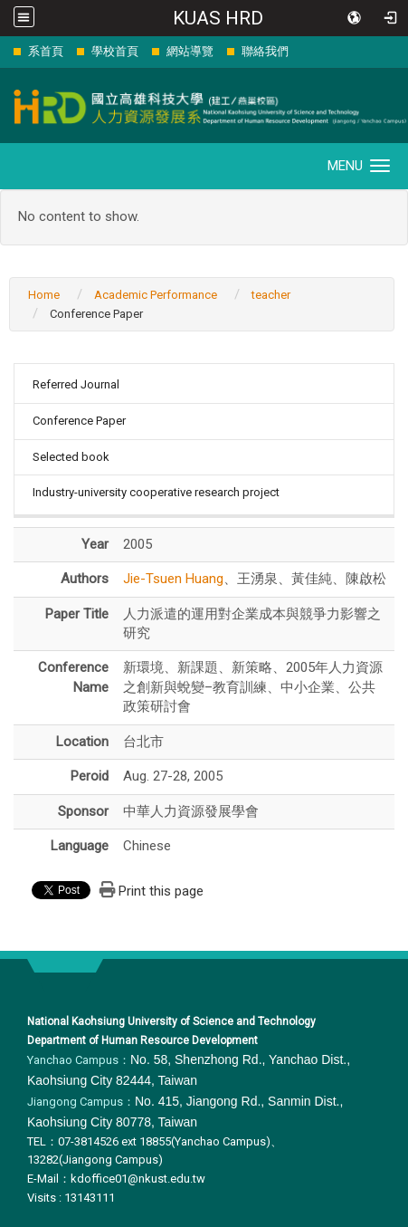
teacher (270, 295)
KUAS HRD (218, 18)
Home (44, 295)
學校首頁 (114, 51)
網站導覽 (189, 51)
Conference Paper (79, 420)
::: (4, 51)
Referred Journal (76, 384)
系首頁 (45, 51)
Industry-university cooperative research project (156, 492)
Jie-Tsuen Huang (173, 578)
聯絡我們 (265, 51)
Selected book (71, 457)
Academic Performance (155, 295)
